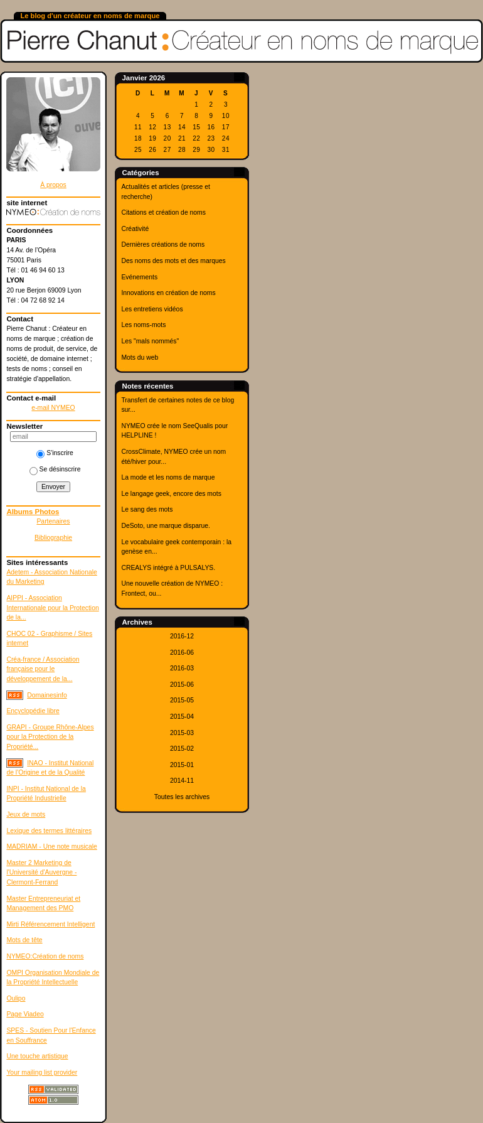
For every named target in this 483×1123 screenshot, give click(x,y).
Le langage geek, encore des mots (171, 493)
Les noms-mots (143, 324)
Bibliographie (53, 537)
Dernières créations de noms (162, 244)
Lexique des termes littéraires (49, 830)
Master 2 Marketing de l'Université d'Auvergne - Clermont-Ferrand (41, 872)
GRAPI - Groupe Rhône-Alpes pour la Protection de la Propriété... (49, 737)
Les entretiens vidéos (152, 309)
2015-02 (182, 748)
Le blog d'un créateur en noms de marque (89, 15)
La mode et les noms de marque (168, 477)
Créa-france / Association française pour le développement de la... (42, 669)
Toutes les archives (182, 796)
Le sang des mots (146, 509)
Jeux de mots (25, 814)
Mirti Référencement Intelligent (50, 924)
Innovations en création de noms (168, 292)
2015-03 (182, 732)
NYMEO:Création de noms (44, 956)
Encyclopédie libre (32, 710)
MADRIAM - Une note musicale (51, 846)
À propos (53, 184)
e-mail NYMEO (53, 407)
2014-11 (182, 780)
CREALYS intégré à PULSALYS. (168, 567)
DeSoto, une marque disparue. (165, 525)
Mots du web (139, 357)
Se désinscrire (55, 469)
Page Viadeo (24, 1014)
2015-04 (182, 716)
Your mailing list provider (41, 1072)
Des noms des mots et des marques (173, 260)
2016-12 (182, 636)
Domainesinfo (47, 695)
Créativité (135, 228)
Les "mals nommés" (150, 341)
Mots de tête (24, 940)
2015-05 (182, 700)
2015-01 (182, 764)
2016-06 (182, 652)
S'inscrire (54, 452)
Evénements (139, 277)
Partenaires (53, 521)
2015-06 (182, 684)
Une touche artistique (37, 1056)
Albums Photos (32, 511)
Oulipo (15, 998)
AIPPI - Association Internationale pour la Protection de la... (52, 607)
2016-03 (182, 668)
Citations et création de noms (163, 212)
